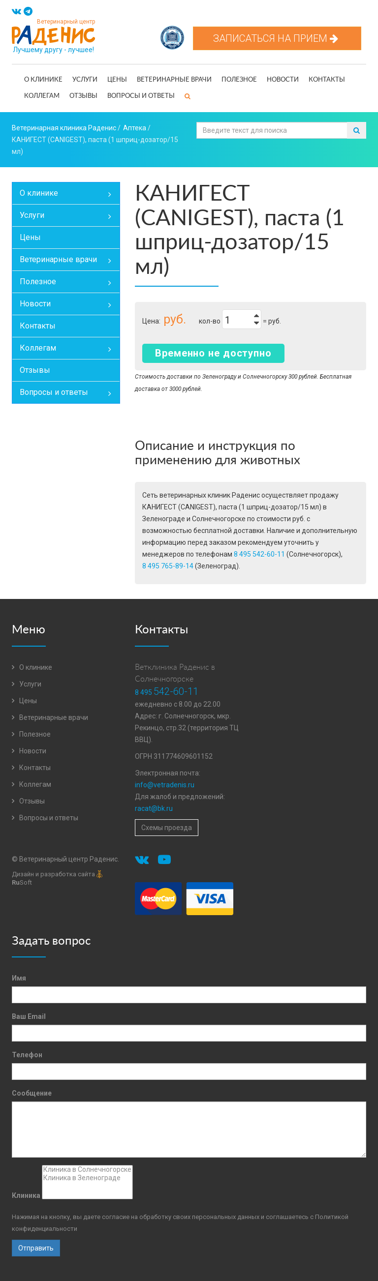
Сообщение (32, 1093)
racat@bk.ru (154, 808)
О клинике (43, 80)
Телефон (27, 1055)
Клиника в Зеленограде (87, 1178)
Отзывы (83, 96)
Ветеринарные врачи (174, 80)
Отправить (36, 1248)
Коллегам (42, 96)
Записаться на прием (277, 38)
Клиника (26, 1195)
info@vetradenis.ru (164, 785)
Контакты (327, 80)
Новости (283, 80)
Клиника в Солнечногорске (87, 1169)
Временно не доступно (213, 353)
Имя (19, 978)
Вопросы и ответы (141, 96)
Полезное (239, 80)
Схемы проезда (166, 828)
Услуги (84, 80)
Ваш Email (29, 1016)
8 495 (166, 692)
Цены (117, 80)
